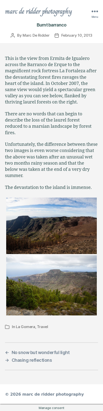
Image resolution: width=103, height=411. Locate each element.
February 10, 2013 (77, 35)
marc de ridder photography (38, 11)
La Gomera (25, 326)
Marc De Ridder (36, 35)
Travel (42, 326)
